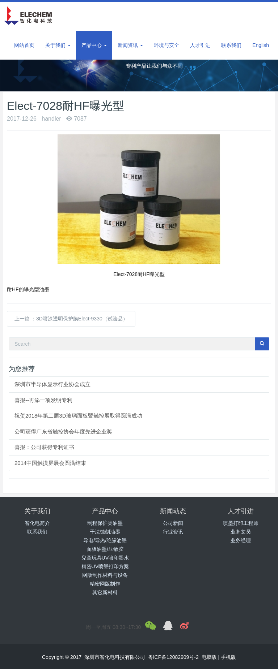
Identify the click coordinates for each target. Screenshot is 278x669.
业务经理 (241, 540)
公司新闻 (173, 523)
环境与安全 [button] (166, 45)
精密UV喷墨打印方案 (105, 566)
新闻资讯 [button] (130, 45)
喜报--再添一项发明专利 (43, 400)
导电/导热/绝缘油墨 (105, 540)
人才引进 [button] (200, 45)
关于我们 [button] (58, 45)
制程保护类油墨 (105, 523)
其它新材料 (105, 592)
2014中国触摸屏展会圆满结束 (50, 463)
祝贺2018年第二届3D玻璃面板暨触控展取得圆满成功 (78, 416)
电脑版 (209, 657)
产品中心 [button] (94, 45)
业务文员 (241, 532)
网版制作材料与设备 (105, 575)
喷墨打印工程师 (240, 523)
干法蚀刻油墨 (105, 532)
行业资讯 (173, 532)
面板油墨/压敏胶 (105, 549)
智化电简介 (37, 523)
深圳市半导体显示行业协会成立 (52, 384)
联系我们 (37, 532)
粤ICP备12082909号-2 (174, 657)
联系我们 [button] (231, 45)
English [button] (260, 45)
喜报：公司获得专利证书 (44, 447)
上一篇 (71, 318)
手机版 (228, 657)
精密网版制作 (105, 584)
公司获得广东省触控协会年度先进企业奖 (63, 431)
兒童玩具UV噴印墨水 (105, 558)
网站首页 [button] (24, 45)
